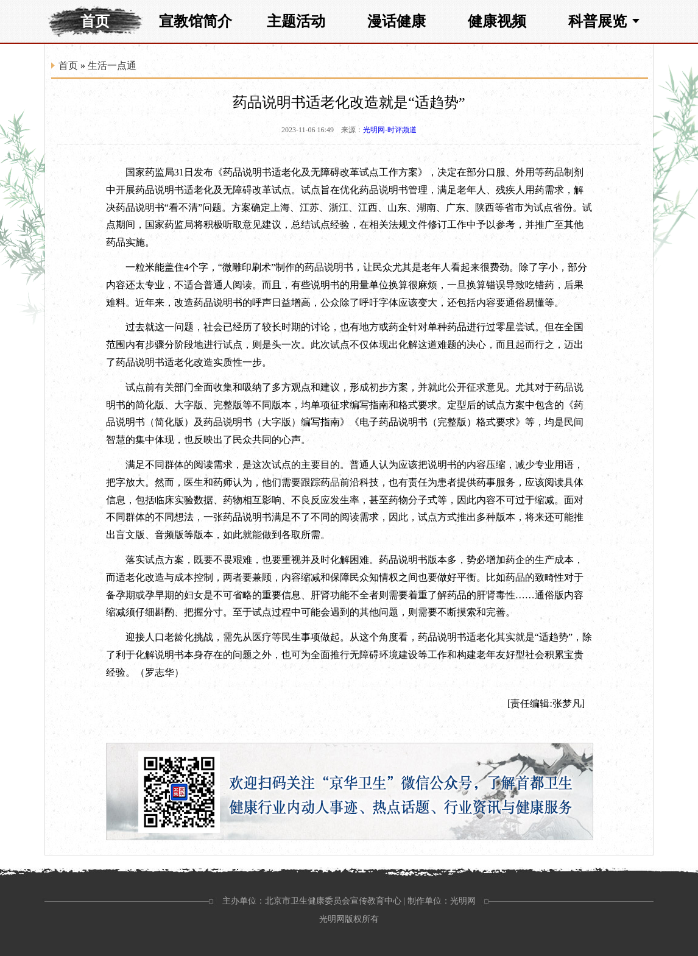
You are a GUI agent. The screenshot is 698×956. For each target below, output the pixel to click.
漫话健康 (396, 21)
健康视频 (497, 21)
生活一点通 (112, 65)
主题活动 (296, 21)
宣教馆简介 (195, 21)
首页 (95, 21)
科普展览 (597, 21)
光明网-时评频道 (390, 130)
